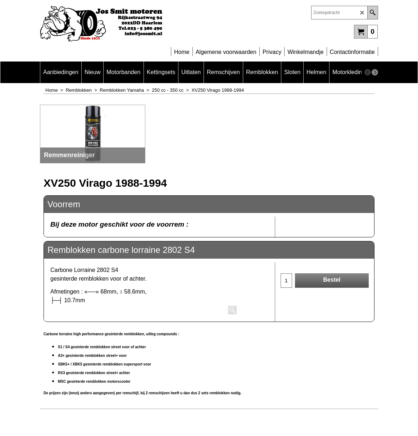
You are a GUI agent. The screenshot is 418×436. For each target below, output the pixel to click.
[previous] (367, 72)
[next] (375, 72)
